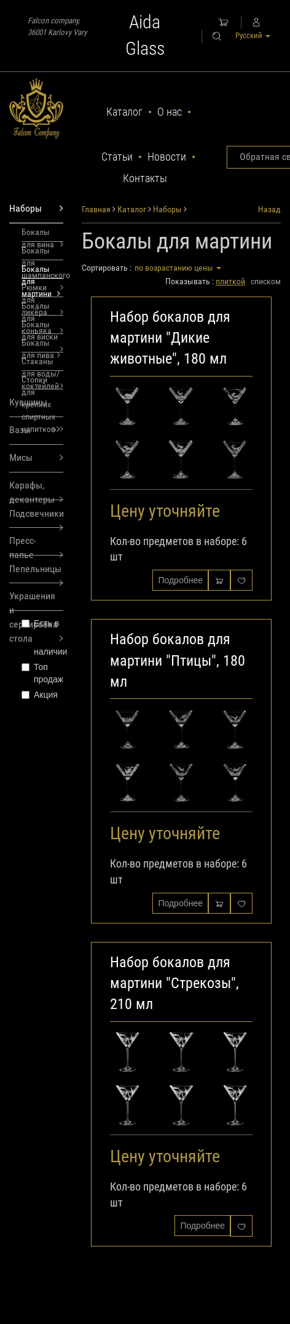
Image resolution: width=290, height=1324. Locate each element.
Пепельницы (36, 573)
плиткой (230, 281)
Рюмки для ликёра (42, 289)
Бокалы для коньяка (42, 308)
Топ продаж (42, 673)
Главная (96, 209)
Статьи (117, 156)
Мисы (36, 458)
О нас (169, 111)
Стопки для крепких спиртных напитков (42, 382)
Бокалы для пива (41, 345)
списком (266, 281)
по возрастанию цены (178, 268)
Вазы (33, 430)
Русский (252, 35)
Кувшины (34, 406)
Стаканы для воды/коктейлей (42, 363)
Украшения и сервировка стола (36, 600)
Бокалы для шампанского (42, 252)
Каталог (124, 111)
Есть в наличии (42, 637)
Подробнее (180, 580)
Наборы (36, 209)
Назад (269, 209)
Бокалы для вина (42, 234)
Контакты (145, 178)
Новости (166, 156)
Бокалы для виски (42, 326)
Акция (40, 695)
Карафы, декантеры (36, 489)
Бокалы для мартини (41, 271)
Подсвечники (36, 518)
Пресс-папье (36, 545)
